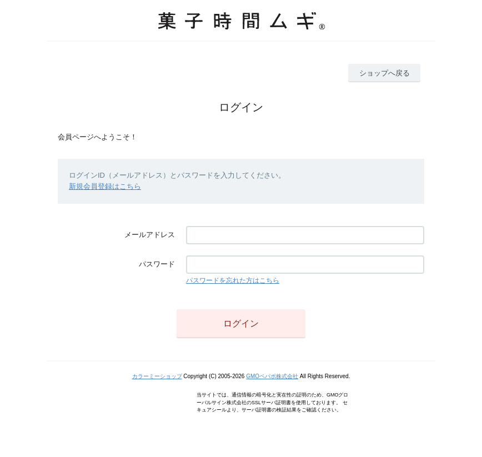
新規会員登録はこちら (105, 186)
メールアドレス (149, 234)
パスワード (157, 264)
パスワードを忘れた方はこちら (232, 280)
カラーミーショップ (157, 376)
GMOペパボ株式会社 (272, 376)
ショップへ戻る (384, 73)
